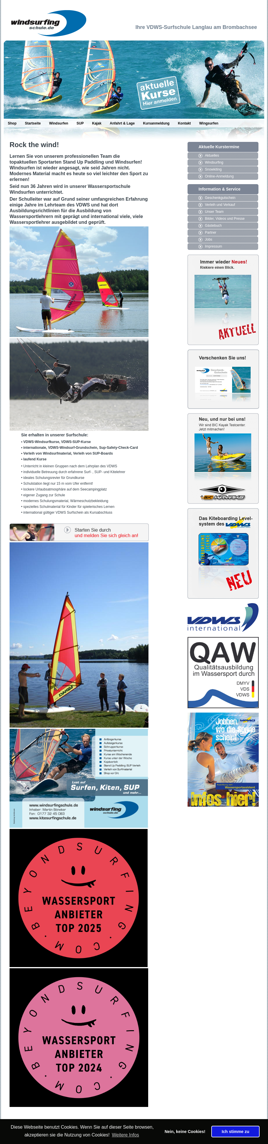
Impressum (213, 246)
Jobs (208, 239)
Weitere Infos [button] (125, 1134)
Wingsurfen (208, 123)
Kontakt (184, 123)
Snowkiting (213, 169)
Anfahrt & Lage (122, 123)
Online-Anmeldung (219, 176)
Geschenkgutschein (220, 198)
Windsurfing (214, 162)
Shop (12, 123)
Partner (210, 232)
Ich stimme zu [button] (235, 1131)
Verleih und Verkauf (220, 205)
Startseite (33, 123)
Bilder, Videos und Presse (225, 219)
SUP (80, 123)
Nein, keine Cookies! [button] (185, 1131)
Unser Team (214, 212)
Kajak (96, 123)
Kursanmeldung (156, 123)
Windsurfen (58, 123)
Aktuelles (212, 155)
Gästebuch (213, 226)
